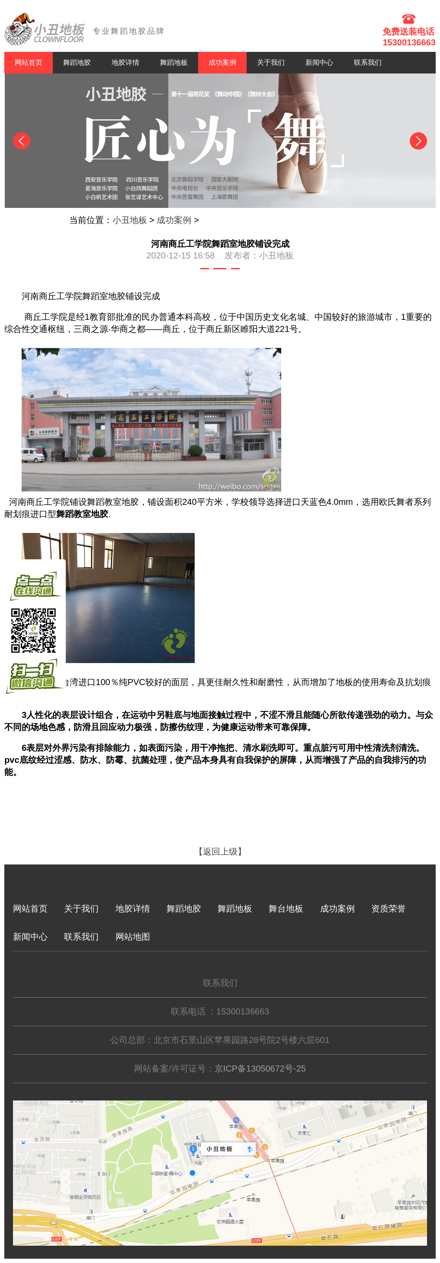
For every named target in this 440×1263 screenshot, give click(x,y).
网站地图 (133, 936)
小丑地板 (129, 220)
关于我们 (271, 62)
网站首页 (28, 62)
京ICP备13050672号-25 (260, 1068)
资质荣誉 (388, 908)
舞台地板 (286, 908)
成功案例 (222, 62)
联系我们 (368, 62)
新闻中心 (319, 62)
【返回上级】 (220, 851)
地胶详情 (125, 62)
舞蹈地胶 (77, 62)
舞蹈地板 (174, 62)
